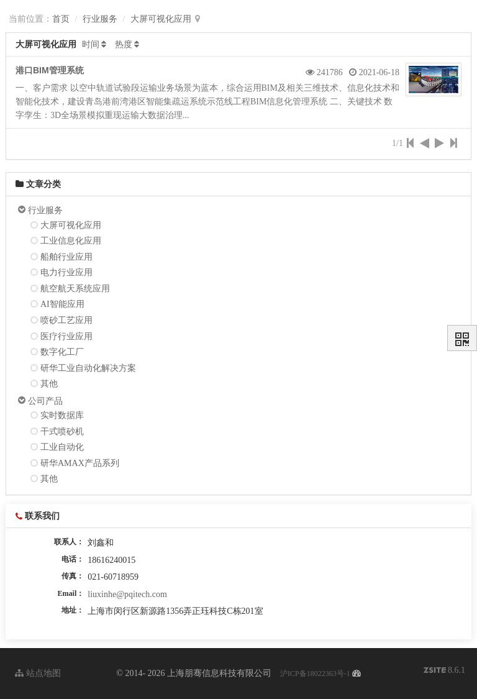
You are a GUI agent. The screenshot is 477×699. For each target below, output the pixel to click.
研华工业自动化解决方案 (88, 368)
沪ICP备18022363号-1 (315, 673)
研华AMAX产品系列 (79, 463)
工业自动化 (62, 447)
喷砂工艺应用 (66, 320)
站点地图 (38, 673)
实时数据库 (62, 415)
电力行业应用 (66, 272)
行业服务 (100, 19)
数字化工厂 (62, 352)
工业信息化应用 (70, 240)
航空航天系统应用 (75, 288)
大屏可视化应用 (160, 19)
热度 (123, 44)
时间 (90, 44)
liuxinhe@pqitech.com (127, 594)
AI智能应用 (62, 304)
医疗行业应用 (66, 336)
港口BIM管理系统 (50, 70)
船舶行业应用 (66, 257)
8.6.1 (445, 671)
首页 (61, 19)
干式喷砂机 (62, 431)
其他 (49, 383)
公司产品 (45, 401)
